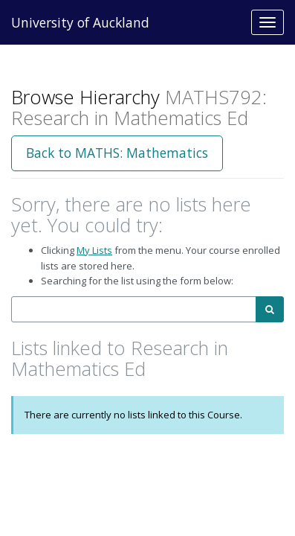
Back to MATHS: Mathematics (117, 153)
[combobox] (133, 309)
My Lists (94, 250)
